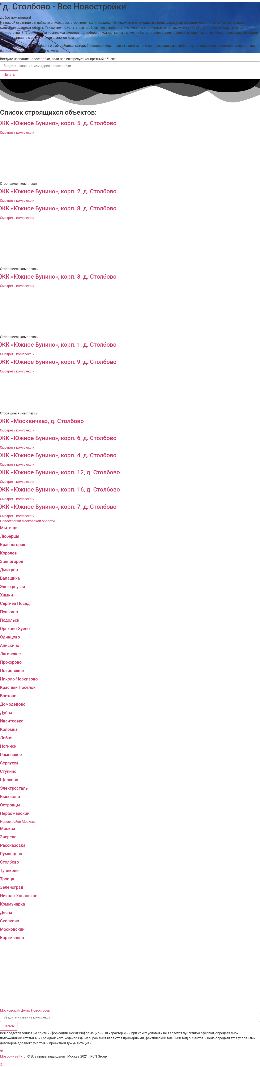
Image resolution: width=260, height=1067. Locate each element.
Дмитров (9, 569)
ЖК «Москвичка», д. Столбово (42, 421)
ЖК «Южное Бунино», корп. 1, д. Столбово (58, 344)
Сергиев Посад (15, 603)
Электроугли (12, 586)
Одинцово (10, 637)
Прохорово (11, 662)
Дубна (6, 712)
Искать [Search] (9, 75)
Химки (6, 595)
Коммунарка (12, 904)
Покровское (12, 670)
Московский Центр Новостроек (25, 1010)
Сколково (9, 920)
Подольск (9, 620)
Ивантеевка (12, 721)
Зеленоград (11, 887)
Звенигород (11, 561)
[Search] (8, 1026)
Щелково (9, 779)
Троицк (7, 878)
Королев (8, 553)
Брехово (8, 695)
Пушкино (9, 611)
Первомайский (14, 813)
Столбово (9, 862)
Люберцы (9, 536)
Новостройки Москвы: (18, 822)
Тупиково (9, 870)
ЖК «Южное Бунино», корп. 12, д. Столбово (60, 472)
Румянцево (11, 853)
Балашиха (10, 578)
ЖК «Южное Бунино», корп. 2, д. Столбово (58, 191)
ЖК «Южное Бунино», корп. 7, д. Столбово (58, 506)
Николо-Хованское (18, 895)
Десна (6, 912)
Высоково (10, 796)
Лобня (6, 737)
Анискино (9, 645)
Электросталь (14, 788)
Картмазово (12, 937)
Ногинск (8, 746)
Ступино (8, 771)
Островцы (10, 804)
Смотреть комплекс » (17, 133)
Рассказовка (12, 845)
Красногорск (12, 544)
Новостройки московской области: (28, 521)
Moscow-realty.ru (13, 1056)
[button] (1, 1051)
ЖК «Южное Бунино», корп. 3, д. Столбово (58, 276)
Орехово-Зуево (15, 628)
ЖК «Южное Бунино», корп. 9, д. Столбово (58, 361)
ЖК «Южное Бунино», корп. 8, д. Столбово (58, 208)
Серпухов (9, 763)
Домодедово (12, 704)
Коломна (9, 729)
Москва (7, 828)
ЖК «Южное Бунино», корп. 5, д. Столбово (58, 123)
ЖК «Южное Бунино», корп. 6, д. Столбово (58, 438)
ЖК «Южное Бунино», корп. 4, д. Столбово (58, 455)
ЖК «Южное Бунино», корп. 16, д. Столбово (60, 489)
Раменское (11, 754)
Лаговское (10, 653)
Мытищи (9, 527)
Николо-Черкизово (19, 679)
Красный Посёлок (18, 687)
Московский (12, 929)
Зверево (8, 836)
